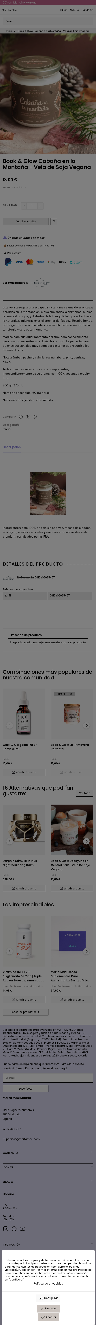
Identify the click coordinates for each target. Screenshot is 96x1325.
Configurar (48, 1298)
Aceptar (48, 1317)
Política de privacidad (48, 1283)
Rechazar (48, 1308)
